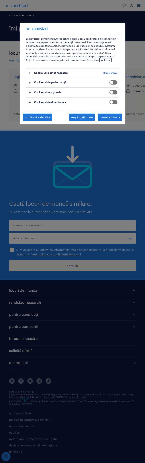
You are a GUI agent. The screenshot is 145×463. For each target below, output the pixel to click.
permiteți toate (110, 117)
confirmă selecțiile (37, 117)
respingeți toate (82, 117)
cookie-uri (105, 60)
